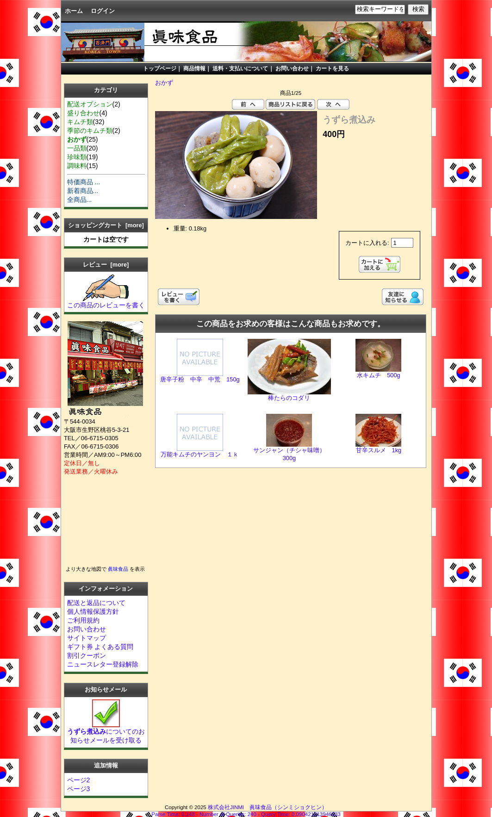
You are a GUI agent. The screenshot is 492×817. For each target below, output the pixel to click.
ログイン (103, 10)
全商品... (79, 199)
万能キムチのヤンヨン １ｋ (200, 454)
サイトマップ (86, 638)
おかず (164, 82)
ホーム (74, 10)
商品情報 (194, 68)
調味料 (77, 165)
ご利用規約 (83, 620)
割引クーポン (86, 655)
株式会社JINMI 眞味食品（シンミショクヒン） (267, 807)
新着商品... (83, 190)
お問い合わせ (292, 68)
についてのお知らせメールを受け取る (106, 732)
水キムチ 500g (378, 375)
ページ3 (78, 788)
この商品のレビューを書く (106, 302)
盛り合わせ (83, 113)
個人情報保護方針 (93, 611)
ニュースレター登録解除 (102, 664)
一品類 (77, 148)
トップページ (159, 68)
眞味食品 (118, 569)
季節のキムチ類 (89, 130)
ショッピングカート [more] (106, 225)
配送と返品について (96, 602)
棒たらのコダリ (289, 397)
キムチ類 (80, 121)
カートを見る (332, 68)
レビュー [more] (106, 264)
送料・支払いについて (239, 68)
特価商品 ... (83, 182)
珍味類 (77, 157)
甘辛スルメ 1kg (379, 450)
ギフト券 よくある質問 (100, 646)
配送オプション (89, 104)
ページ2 (78, 780)
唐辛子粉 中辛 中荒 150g (199, 379)
